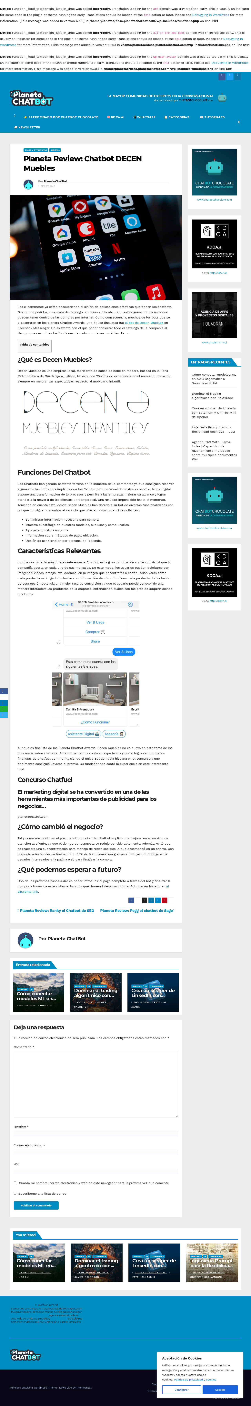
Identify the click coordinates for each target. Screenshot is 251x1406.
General (55, 150)
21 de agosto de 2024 (150, 1272)
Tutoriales (99, 986)
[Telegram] (4, 715)
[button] (239, 122)
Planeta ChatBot (55, 181)
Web (17, 1164)
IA (32, 989)
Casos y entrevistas (36, 150)
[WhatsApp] (4, 709)
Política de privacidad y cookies (195, 1379)
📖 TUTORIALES (212, 117)
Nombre (21, 1126)
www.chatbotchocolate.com (214, 199)
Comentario (24, 1047)
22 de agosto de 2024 (93, 1272)
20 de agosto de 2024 (209, 1272)
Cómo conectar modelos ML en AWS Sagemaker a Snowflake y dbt (214, 379)
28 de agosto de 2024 (35, 1272)
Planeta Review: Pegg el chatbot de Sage (137, 910)
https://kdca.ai (58, 1318)
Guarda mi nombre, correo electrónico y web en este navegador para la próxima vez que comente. (94, 1183)
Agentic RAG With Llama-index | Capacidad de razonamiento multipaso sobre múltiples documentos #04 (214, 450)
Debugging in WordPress (210, 15)
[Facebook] (4, 691)
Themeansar (83, 1387)
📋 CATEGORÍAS (177, 117)
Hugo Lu (45, 1005)
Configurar (182, 1389)
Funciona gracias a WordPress (29, 1387)
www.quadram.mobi (214, 342)
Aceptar (220, 1389)
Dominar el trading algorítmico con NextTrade (95, 995)
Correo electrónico (29, 1145)
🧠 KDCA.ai (115, 117)
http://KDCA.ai (218, 272)
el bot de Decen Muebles (144, 323)
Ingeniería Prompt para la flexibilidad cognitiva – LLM (211, 1265)
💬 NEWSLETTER (27, 127)
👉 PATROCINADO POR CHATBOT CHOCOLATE (61, 117)
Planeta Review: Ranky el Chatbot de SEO (56, 910)
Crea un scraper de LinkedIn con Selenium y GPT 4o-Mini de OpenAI (214, 412)
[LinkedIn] (4, 703)
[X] (4, 697)
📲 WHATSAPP (144, 117)
